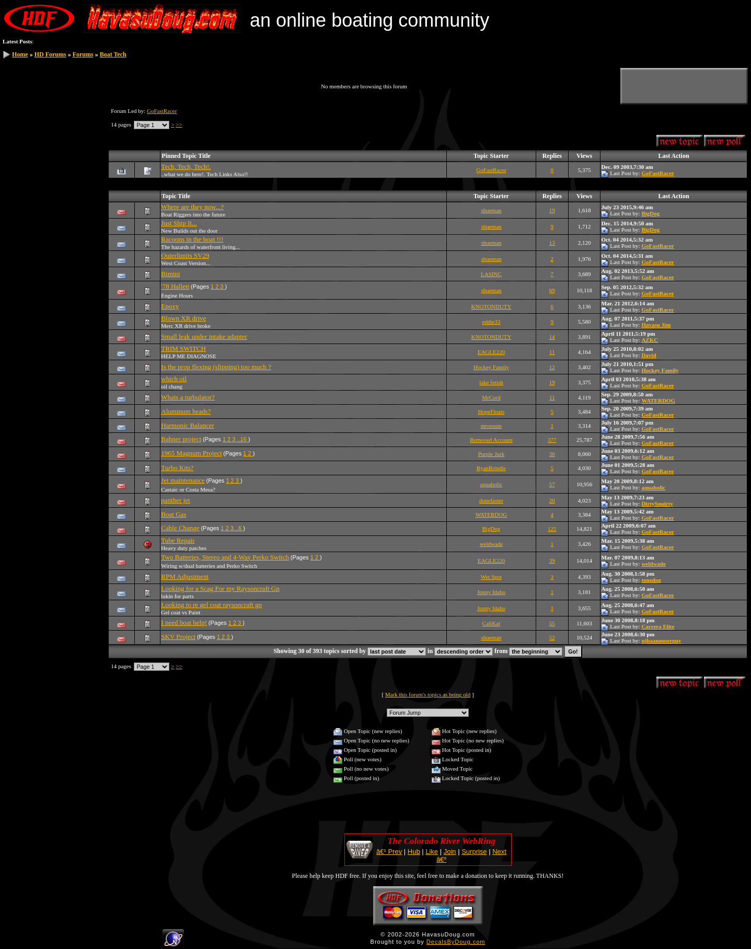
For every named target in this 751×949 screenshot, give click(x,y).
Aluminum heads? (186, 411)
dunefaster (491, 500)
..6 (239, 528)
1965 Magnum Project (191, 453)
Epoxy (170, 306)
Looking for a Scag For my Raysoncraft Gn (220, 588)
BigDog (650, 213)
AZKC (649, 340)
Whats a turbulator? (188, 397)
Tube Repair (177, 540)
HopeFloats (491, 411)
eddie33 (491, 321)
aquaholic (491, 484)
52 (552, 637)
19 (552, 210)
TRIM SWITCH (183, 348)
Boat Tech (113, 54)
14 (552, 337)
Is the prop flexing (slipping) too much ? (216, 367)
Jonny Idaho (491, 592)
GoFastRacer (162, 111)
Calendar (21, 155)
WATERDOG (658, 400)
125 (552, 528)
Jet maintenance (182, 480)
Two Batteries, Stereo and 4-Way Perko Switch (225, 557)
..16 (242, 439)
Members (22, 143)
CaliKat (491, 623)
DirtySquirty (657, 503)
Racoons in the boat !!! (192, 239)
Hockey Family (491, 367)
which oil (174, 379)
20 (552, 500)
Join (450, 851)
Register (20, 119)
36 (552, 454)
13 (552, 242)
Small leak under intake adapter (204, 336)
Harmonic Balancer (187, 425)
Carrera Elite (657, 626)
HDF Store (24, 179)
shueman (491, 210)
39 (552, 560)
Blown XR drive (183, 318)
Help (16, 191)
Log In (18, 107)
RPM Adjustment (185, 576)
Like (431, 851)
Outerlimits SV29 (185, 255)
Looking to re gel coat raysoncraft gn (211, 605)
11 (552, 352)
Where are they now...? (192, 207)
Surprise (474, 851)
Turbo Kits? (177, 468)
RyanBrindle (491, 468)
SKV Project (178, 637)
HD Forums (50, 54)
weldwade (491, 544)
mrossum (491, 425)
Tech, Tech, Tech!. (186, 166)
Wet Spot (491, 577)
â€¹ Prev (389, 851)
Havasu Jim (656, 325)
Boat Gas (173, 514)
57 (552, 484)
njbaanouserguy (661, 640)
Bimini (170, 274)
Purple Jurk (491, 454)
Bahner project (181, 439)
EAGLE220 (491, 352)
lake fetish (491, 382)
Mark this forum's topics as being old (427, 694)
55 (552, 623)
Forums (83, 54)
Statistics (21, 167)
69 (552, 290)
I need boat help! (184, 622)
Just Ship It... (179, 223)
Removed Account (491, 440)
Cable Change (180, 528)
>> (179, 124)
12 (552, 367)
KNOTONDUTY (491, 306)
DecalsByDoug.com (456, 942)
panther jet (175, 500)
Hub (414, 851)
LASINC (491, 274)
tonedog (651, 580)
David (648, 355)
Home (20, 54)
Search (19, 131)
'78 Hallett (175, 286)
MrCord (491, 397)
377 (552, 440)
